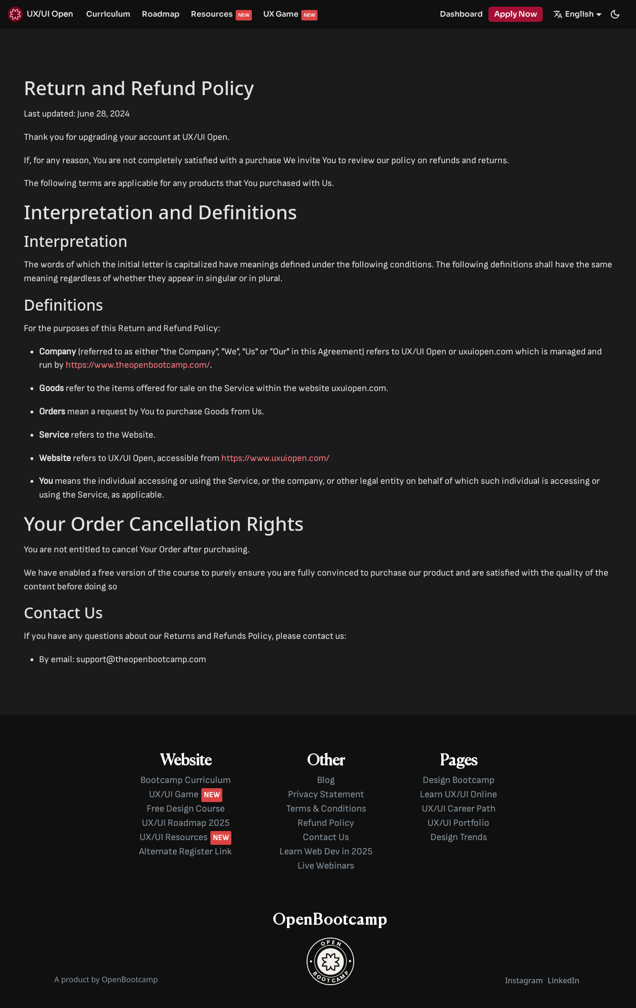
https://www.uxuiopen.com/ (275, 458)
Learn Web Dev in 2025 (325, 851)
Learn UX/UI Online (458, 794)
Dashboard (461, 14)
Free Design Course (186, 808)
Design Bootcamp (459, 780)
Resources (212, 14)
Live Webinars (326, 865)
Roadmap (160, 14)
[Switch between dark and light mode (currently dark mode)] (615, 14)
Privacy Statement (326, 794)
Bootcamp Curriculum (185, 780)
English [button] (573, 14)
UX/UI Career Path (459, 808)
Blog (326, 780)
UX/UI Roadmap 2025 (185, 823)
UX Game (280, 14)
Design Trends (458, 837)
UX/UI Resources (173, 837)
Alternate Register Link (185, 851)
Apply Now (515, 14)
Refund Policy (326, 823)
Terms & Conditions (326, 808)
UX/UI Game (174, 794)
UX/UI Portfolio (458, 823)
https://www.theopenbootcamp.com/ (138, 365)
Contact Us (326, 837)
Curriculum (108, 14)
